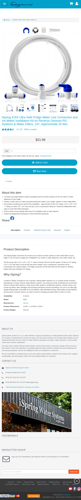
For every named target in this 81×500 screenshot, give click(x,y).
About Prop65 (67, 482)
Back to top (77, 481)
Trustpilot (8, 181)
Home (7, 20)
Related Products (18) (42, 230)
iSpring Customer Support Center (17, 368)
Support (67, 230)
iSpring (25, 303)
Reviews (27, 230)
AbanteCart (66, 495)
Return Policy (41, 482)
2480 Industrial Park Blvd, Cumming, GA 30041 (22, 387)
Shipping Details (46, 156)
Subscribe (74, 472)
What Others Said (28, 484)
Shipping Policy (54, 482)
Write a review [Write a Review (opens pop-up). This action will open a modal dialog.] (30, 129)
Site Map (66, 484)
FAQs (19, 482)
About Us (11, 482)
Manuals (57, 230)
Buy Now (39, 171)
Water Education (43, 484)
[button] (77, 4)
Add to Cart (40, 162)
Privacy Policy (29, 482)
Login (74, 484)
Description (15, 230)
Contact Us (56, 484)
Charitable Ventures (12, 484)
